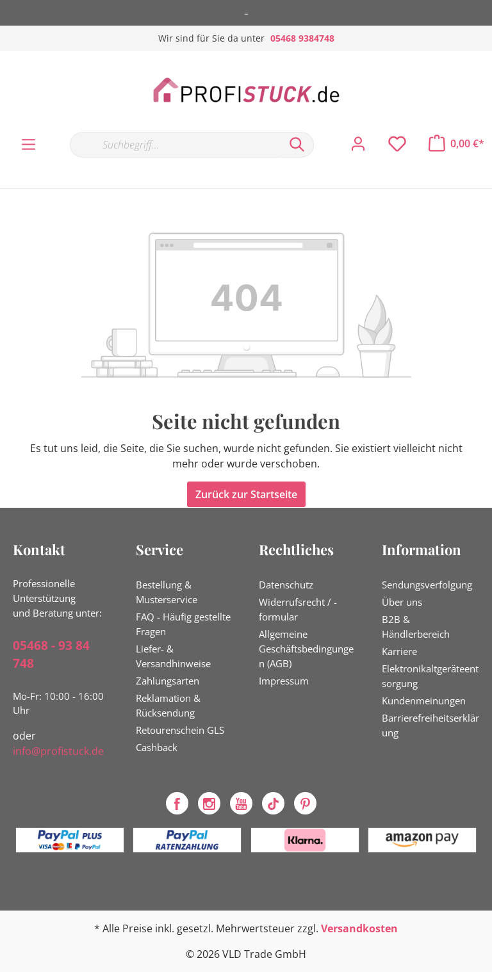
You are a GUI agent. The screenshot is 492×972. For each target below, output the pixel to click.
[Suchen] (297, 145)
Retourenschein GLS (180, 730)
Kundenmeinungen (424, 700)
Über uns (402, 601)
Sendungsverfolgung (427, 584)
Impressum (284, 680)
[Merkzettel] (397, 144)
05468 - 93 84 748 (51, 654)
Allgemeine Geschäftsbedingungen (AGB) (306, 649)
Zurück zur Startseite (246, 494)
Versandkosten (359, 928)
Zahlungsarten (167, 680)
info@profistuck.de (58, 751)
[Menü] (28, 145)
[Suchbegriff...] (175, 145)
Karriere (399, 651)
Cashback (156, 747)
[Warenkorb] (456, 143)
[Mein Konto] (358, 144)
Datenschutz (286, 584)
